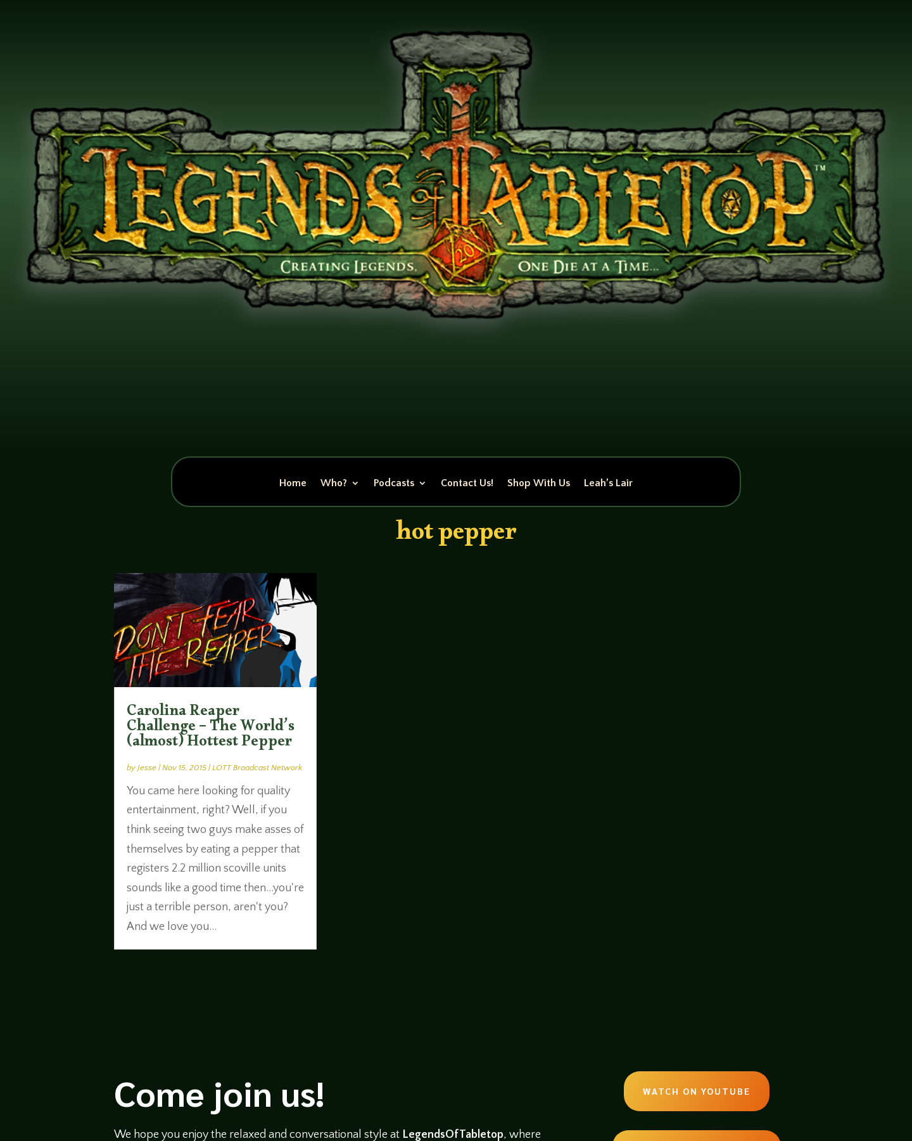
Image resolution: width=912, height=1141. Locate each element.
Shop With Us (538, 484)
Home (293, 484)
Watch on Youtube (696, 1091)
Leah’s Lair (608, 484)
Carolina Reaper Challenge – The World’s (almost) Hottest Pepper (210, 729)
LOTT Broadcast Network (257, 767)
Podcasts (394, 484)
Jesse (146, 767)
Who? (333, 484)
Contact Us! (467, 484)
